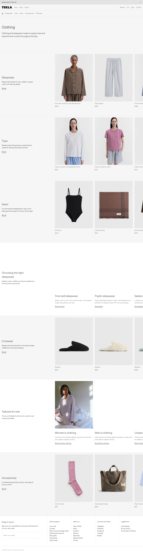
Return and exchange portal (59, 531)
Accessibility (125, 526)
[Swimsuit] (74, 233)
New (16, 7)
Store (75, 528)
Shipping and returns (56, 533)
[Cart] (138, 7)
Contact (52, 528)
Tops (16, 13)
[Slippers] (74, 370)
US (128, 7)
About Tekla (77, 526)
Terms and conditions (128, 531)
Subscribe (5, 2)
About (27, 7)
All (2, 13)
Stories (75, 533)
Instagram (100, 526)
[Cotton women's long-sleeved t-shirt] (74, 169)
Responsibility (78, 538)
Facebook (100, 531)
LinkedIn (100, 533)
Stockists (76, 535)
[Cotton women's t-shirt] (114, 169)
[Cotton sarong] (114, 233)
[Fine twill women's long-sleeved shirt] (74, 106)
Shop (21, 7)
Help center (53, 540)
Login (133, 7)
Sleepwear (9, 13)
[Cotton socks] (74, 506)
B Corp (75, 540)
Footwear (39, 13)
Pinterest (100, 528)
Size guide (53, 535)
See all (4, 88)
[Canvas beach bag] (114, 506)
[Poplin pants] (114, 106)
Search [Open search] (122, 7)
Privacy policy (125, 528)
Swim (21, 13)
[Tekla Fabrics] (7, 7)
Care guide (53, 538)
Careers (76, 531)
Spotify (99, 535)
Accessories (29, 13)
